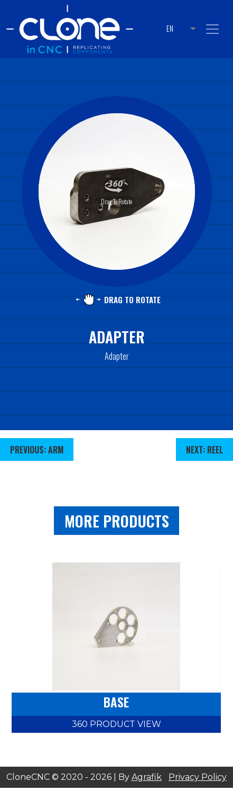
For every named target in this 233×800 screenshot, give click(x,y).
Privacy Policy (198, 777)
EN (169, 28)
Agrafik (147, 777)
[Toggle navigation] (212, 29)
